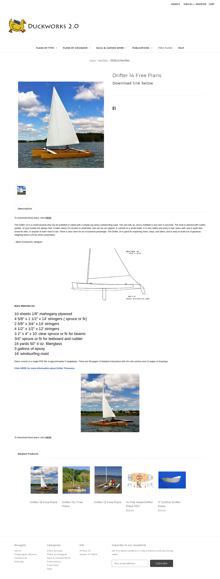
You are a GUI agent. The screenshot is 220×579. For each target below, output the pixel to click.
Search (175, 4)
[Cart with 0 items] (211, 4)
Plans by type (46, 47)
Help (181, 47)
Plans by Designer (77, 47)
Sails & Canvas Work (111, 47)
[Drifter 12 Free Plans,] (108, 480)
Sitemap (19, 561)
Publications (142, 47)
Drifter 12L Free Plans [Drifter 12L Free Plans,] (72, 504)
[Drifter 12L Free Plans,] (76, 480)
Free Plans (165, 47)
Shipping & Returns (25, 554)
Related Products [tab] (28, 453)
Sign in (188, 4)
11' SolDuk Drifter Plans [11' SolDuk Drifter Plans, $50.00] (169, 504)
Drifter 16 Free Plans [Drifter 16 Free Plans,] (43, 502)
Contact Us (20, 558)
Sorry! (17, 550)
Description (25, 208)
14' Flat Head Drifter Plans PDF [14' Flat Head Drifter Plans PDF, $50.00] (139, 504)
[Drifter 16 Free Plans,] (44, 480)
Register (201, 4)
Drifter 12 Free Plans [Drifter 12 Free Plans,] (107, 502)
